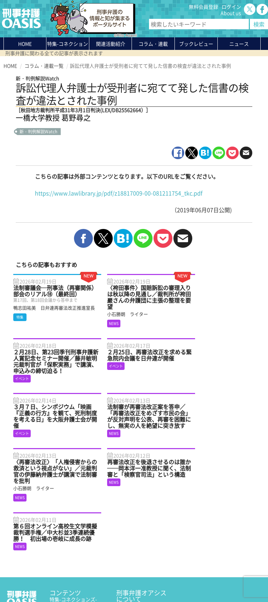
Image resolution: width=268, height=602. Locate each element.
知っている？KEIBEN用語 (77, 542)
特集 (67, 45)
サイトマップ (88, 580)
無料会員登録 (203, 6)
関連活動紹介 (110, 43)
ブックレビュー (196, 43)
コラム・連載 (64, 523)
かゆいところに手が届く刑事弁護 (76, 558)
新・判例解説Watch (38, 131)
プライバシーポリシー (27, 580)
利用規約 (63, 580)
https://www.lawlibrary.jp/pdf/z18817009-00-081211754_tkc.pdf (118, 193)
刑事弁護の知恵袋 (69, 548)
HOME (25, 43)
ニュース (59, 536)
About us (231, 12)
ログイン (231, 6)
